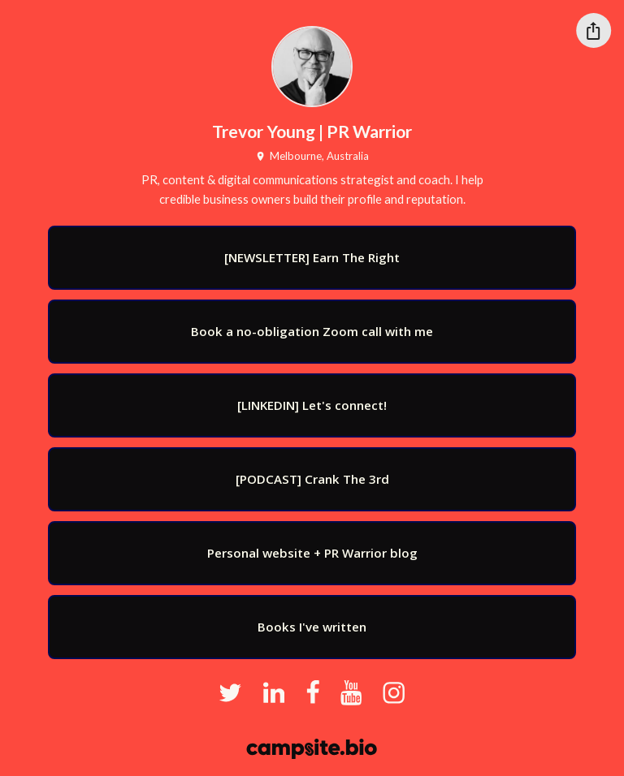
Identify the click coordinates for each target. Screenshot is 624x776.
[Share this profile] (593, 30)
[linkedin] (274, 693)
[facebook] (313, 693)
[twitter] (231, 693)
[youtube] (351, 693)
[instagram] (393, 693)
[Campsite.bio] (311, 748)
